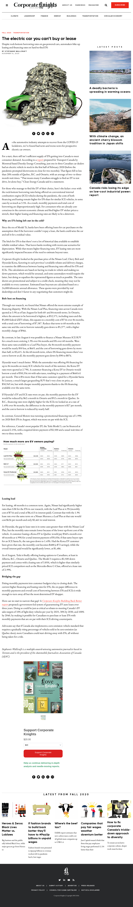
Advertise (72, 885)
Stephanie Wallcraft (16, 51)
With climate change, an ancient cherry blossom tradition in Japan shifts (106, 140)
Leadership (29, 16)
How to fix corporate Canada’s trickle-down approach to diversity (118, 830)
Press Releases (88, 885)
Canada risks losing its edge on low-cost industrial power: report (110, 192)
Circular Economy (113, 16)
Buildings (71, 16)
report (40, 159)
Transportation (90, 16)
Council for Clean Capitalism (63, 890)
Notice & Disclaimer (90, 890)
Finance (44, 16)
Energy (57, 16)
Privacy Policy (38, 890)
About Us (67, 5)
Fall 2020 (6, 33)
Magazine (94, 5)
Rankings (80, 5)
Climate (14, 16)
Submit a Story (56, 885)
